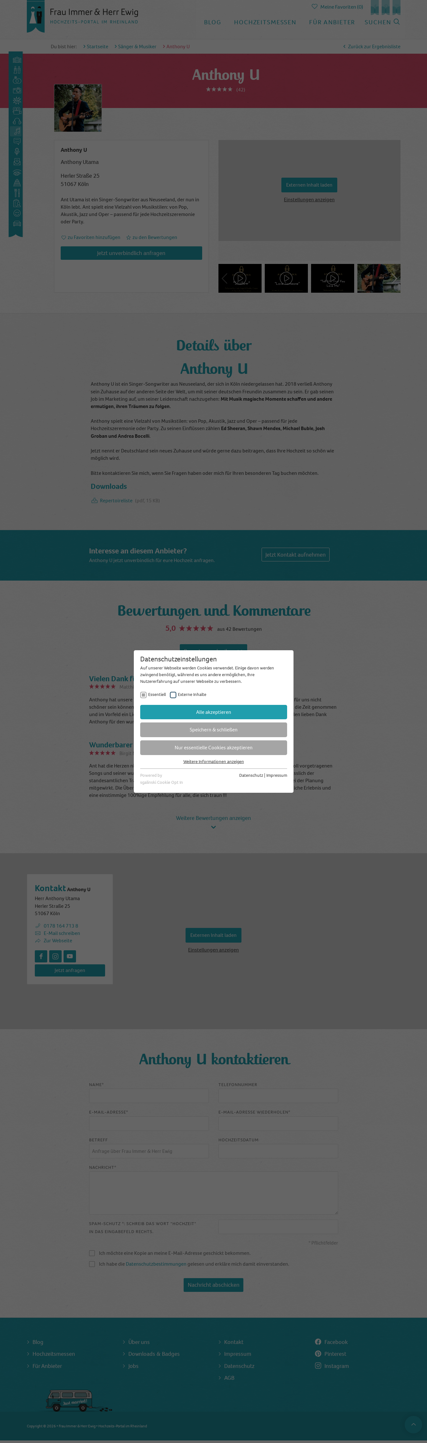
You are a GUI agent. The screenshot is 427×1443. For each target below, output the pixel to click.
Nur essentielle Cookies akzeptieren (214, 747)
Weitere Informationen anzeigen (213, 762)
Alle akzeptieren (213, 712)
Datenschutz (251, 775)
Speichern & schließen (214, 729)
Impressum (276, 775)
